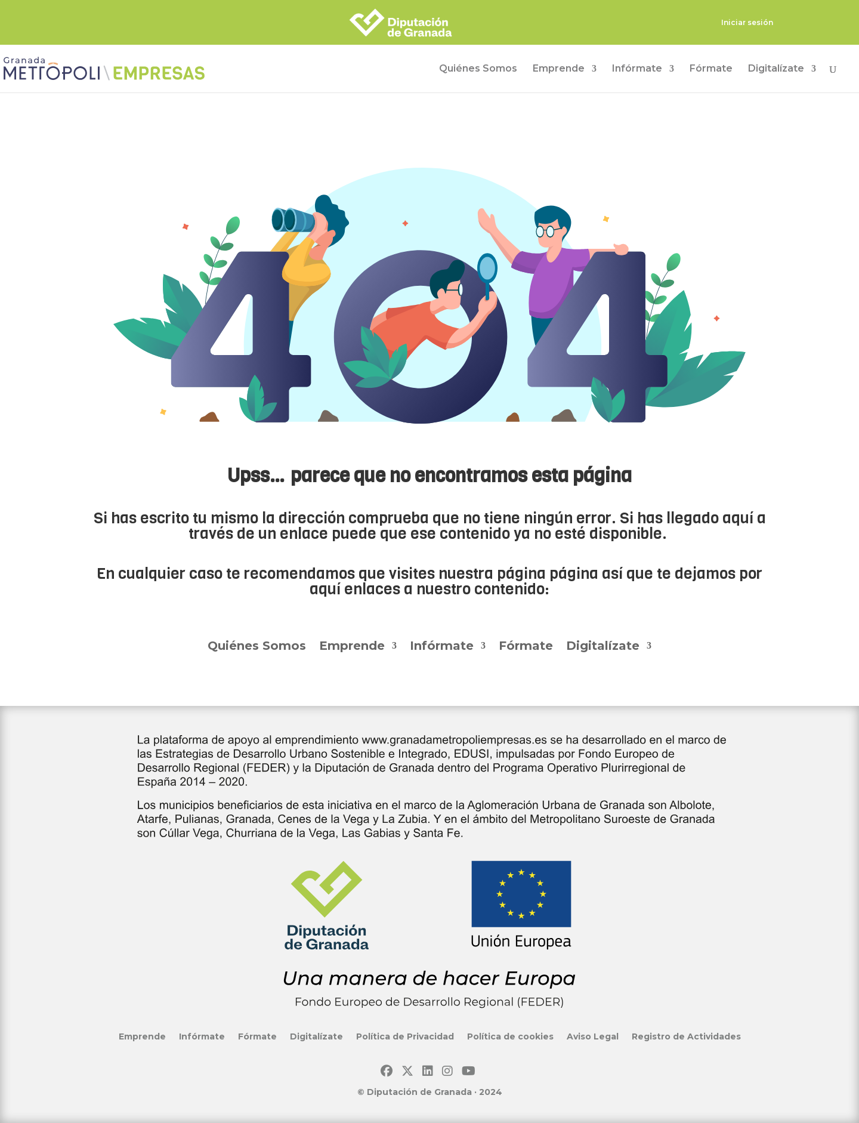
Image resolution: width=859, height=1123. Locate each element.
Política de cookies (510, 1036)
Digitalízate (776, 69)
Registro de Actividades (686, 1036)
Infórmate (637, 69)
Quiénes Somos (478, 69)
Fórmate (711, 69)
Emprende (559, 69)
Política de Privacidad (405, 1036)
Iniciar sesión (747, 23)
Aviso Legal (593, 1036)
